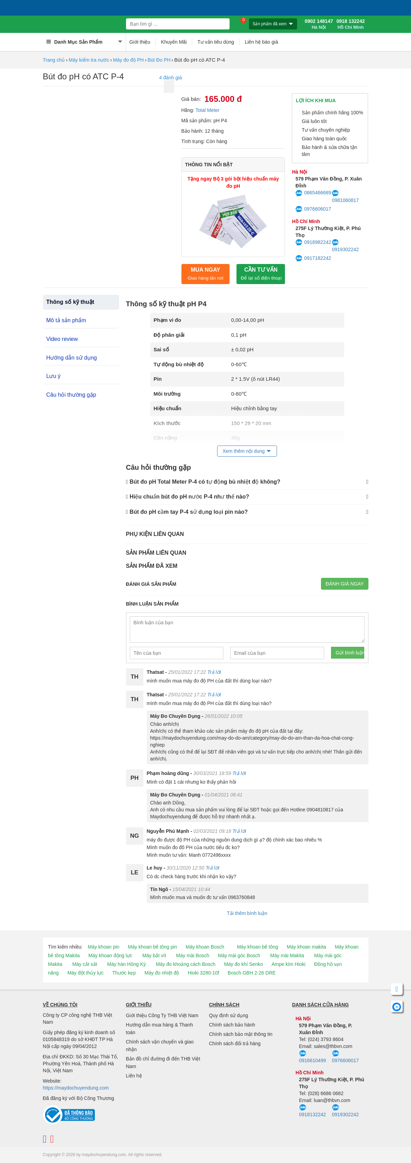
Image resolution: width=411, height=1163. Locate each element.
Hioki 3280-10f (203, 973)
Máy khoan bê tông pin (152, 947)
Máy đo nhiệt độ (161, 973)
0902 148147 (319, 24)
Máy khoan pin (103, 947)
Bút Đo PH (159, 60)
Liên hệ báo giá (261, 42)
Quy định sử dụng (228, 1015)
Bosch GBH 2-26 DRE (252, 973)
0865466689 (313, 193)
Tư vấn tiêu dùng (215, 42)
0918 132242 (351, 24)
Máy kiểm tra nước (89, 60)
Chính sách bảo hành (232, 1025)
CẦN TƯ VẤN (261, 274)
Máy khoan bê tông (257, 947)
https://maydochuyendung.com (76, 1088)
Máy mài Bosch (192, 955)
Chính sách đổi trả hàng (235, 1043)
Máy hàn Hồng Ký (126, 964)
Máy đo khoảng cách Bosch (185, 964)
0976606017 (313, 209)
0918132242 (312, 1110)
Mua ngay (205, 274)
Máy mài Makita (287, 955)
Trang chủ (54, 60)
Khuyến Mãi (174, 42)
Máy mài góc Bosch (239, 955)
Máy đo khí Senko (243, 964)
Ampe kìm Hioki (288, 964)
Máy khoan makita (306, 947)
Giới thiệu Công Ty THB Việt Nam (162, 1015)
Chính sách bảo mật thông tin (240, 1034)
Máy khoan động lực (110, 955)
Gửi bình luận (350, 652)
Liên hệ (134, 1075)
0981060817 (345, 196)
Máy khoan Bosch (205, 947)
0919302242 (345, 245)
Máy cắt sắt (84, 964)
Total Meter (208, 110)
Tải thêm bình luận (247, 913)
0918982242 (313, 242)
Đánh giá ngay (344, 584)
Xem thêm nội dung (244, 451)
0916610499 (312, 1056)
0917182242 (313, 258)
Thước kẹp (124, 973)
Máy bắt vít (154, 955)
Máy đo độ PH (128, 60)
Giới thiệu (140, 42)
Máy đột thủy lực (86, 973)
